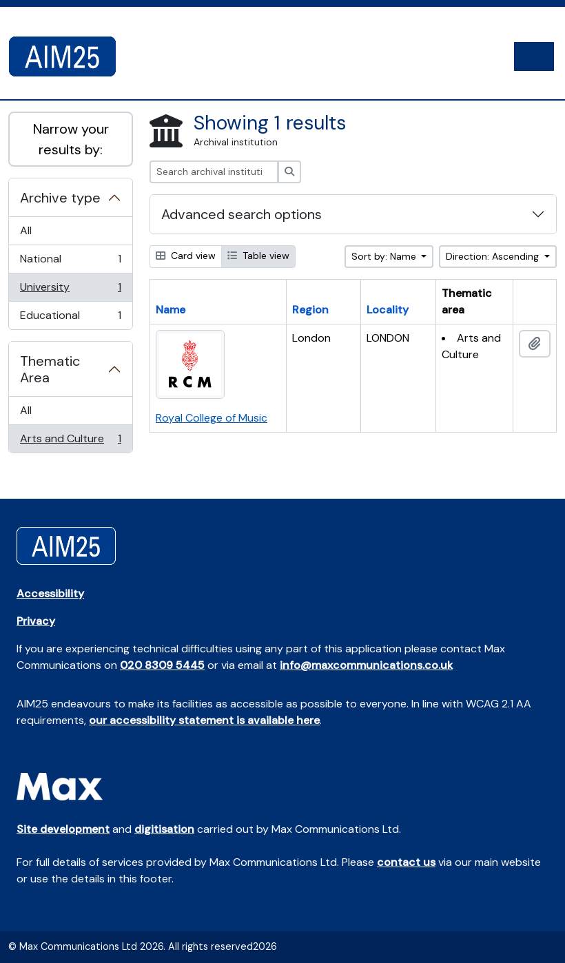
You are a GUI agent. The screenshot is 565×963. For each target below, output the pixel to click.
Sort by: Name (385, 256)
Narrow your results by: (71, 139)
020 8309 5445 (162, 665)
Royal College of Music (211, 418)
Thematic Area (50, 369)
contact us (406, 862)
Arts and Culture (70, 442)
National (70, 262)
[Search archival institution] (214, 171)
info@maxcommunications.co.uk (366, 665)
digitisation (164, 829)
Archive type (60, 198)
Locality (388, 309)
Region (310, 309)
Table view (258, 255)
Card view (186, 255)
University (70, 290)
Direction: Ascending (494, 256)
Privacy (36, 621)
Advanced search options (241, 214)
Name (170, 309)
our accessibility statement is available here (204, 720)
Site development (63, 829)
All (26, 230)
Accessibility (50, 593)
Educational (70, 318)
